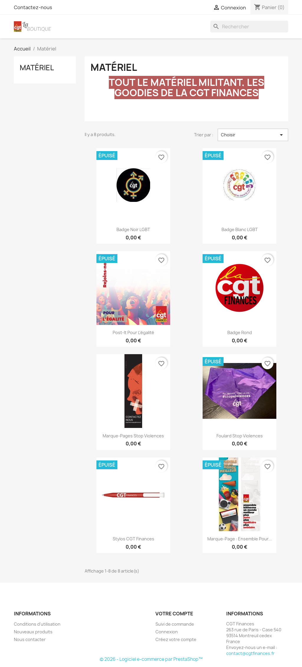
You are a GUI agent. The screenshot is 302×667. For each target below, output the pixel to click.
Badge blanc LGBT (239, 229)
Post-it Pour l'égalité (133, 332)
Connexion (166, 632)
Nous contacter (30, 639)
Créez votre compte (175, 639)
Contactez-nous (33, 7)
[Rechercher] (249, 26)
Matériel (37, 68)
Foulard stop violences (239, 436)
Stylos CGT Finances (133, 539)
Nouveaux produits (33, 632)
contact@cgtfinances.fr (250, 653)
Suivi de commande (174, 624)
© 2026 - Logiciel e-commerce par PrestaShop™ (151, 659)
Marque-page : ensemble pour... (239, 539)
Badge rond (239, 332)
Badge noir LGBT (133, 229)
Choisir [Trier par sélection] (253, 134)
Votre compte (174, 613)
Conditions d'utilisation (37, 624)
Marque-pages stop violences (133, 436)
